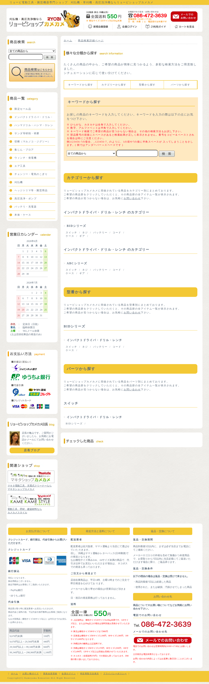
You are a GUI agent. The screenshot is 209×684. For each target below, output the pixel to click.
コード (117, 232)
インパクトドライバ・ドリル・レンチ (94, 340)
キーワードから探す (80, 84)
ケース (70, 236)
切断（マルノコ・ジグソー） (32, 141)
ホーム (68, 40)
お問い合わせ (132, 198)
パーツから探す (180, 84)
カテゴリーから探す (113, 84)
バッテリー (100, 232)
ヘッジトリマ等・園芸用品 (31, 190)
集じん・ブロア (24, 149)
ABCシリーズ (77, 263)
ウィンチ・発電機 (25, 157)
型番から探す (147, 84)
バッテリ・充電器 (25, 206)
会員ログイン (69, 673)
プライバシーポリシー (115, 673)
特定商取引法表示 (89, 673)
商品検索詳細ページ (91, 40)
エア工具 (20, 166)
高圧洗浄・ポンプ (25, 198)
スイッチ (71, 232)
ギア (82, 236)
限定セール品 (22, 109)
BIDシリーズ (76, 225)
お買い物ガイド (30, 673)
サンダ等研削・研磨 (26, 133)
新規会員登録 (50, 673)
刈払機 (18, 182)
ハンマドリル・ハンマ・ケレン (33, 125)
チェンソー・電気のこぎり (31, 174)
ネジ (85, 232)
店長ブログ (32, 450)
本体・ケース (22, 214)
